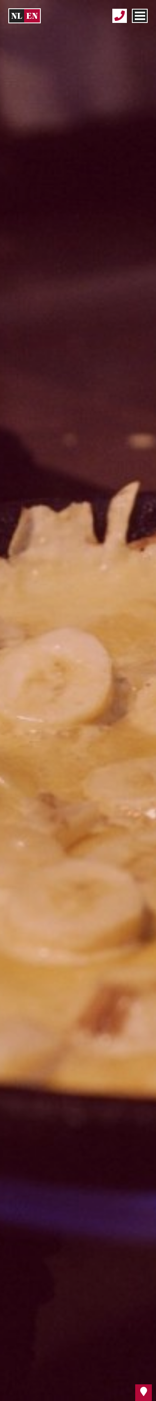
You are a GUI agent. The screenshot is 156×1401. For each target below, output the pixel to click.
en (32, 16)
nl (16, 16)
